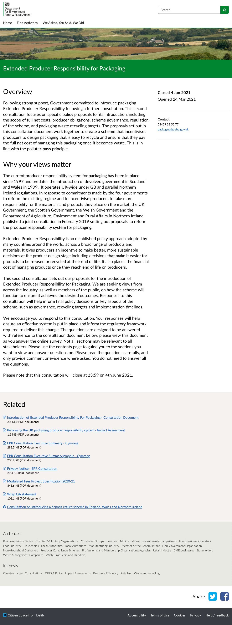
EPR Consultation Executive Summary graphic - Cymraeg (46, 456)
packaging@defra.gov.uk (173, 129)
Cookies (180, 615)
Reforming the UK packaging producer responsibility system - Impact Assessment (64, 430)
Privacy (195, 615)
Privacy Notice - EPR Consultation (30, 468)
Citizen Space (17, 615)
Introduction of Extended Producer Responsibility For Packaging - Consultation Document (71, 417)
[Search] (224, 10)
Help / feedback (217, 615)
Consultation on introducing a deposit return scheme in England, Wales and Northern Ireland (72, 507)
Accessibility (137, 615)
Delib (40, 615)
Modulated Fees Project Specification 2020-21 (39, 481)
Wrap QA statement (19, 494)
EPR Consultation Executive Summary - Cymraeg (40, 443)
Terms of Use (159, 615)
